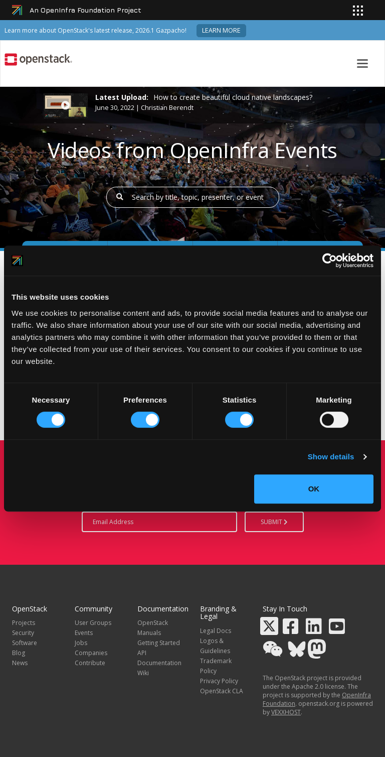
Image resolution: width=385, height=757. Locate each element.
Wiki (143, 673)
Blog (18, 653)
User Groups (93, 622)
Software (24, 643)
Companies (91, 653)
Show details (331, 456)
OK (314, 488)
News (20, 663)
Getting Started (158, 643)
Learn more (221, 30)
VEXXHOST (286, 712)
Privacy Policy (219, 681)
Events (84, 632)
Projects (23, 622)
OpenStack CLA (221, 691)
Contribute (90, 663)
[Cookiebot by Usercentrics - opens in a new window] (329, 260)
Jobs (81, 643)
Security (23, 632)
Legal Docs (215, 630)
